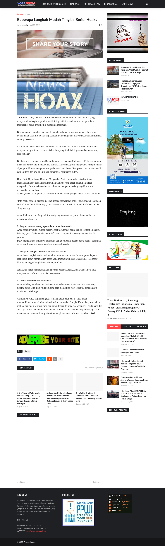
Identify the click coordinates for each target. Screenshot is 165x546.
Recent (127, 327)
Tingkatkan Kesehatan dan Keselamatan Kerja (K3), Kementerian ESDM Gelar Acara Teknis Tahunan (134, 85)
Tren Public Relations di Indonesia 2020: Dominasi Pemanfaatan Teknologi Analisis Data (89, 397)
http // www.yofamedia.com (36, 531)
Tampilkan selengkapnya (93, 368)
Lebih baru (22, 482)
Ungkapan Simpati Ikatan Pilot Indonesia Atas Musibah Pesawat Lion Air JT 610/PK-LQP (134, 70)
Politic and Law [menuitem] (92, 4)
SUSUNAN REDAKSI (129, 97)
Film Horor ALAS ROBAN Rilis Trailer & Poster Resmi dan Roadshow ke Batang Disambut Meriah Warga (133, 395)
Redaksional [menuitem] (111, 4)
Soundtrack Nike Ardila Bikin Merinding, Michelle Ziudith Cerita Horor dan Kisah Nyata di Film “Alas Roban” (134, 337)
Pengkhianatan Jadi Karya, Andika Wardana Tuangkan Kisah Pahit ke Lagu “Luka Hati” (134, 380)
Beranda (20, 14)
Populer (114, 327)
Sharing (27, 14)
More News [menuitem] (127, 4)
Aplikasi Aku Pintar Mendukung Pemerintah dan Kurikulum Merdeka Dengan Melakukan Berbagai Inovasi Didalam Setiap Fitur (60, 398)
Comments (141, 327)
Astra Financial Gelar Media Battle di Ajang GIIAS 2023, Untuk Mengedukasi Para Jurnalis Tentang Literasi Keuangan (28, 398)
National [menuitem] (75, 4)
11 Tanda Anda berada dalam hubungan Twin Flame (132, 350)
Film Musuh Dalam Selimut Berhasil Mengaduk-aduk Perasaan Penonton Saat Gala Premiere (133, 365)
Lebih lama (97, 482)
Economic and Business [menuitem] (54, 4)
